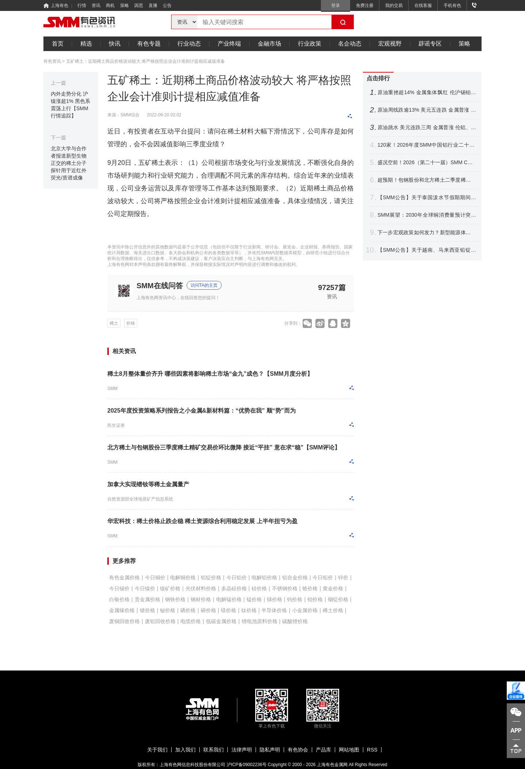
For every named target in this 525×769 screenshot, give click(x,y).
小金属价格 (305, 610)
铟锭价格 (338, 599)
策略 (124, 5)
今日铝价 (236, 577)
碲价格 (208, 610)
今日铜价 (155, 577)
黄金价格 (333, 588)
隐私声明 (270, 749)
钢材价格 (201, 599)
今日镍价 (145, 588)
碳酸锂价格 (295, 621)
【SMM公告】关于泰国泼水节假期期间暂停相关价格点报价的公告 (427, 197)
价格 (130, 323)
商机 (110, 5)
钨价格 (294, 599)
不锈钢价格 (285, 588)
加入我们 (185, 749)
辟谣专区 (430, 43)
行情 (81, 5)
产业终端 (229, 43)
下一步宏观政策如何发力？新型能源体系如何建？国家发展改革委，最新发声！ (427, 232)
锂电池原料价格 (259, 621)
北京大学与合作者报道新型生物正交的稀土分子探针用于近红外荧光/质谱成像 (69, 163)
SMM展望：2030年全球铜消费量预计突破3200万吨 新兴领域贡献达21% (427, 215)
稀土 (114, 323)
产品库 (323, 749)
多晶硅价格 (234, 588)
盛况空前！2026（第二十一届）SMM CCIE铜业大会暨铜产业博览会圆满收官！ (427, 162)
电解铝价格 (264, 577)
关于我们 (157, 749)
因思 (138, 5)
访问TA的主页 (204, 285)
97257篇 (332, 287)
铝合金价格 (295, 577)
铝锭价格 (211, 577)
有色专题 (149, 43)
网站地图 (349, 749)
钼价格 (315, 599)
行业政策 (309, 43)
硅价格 (259, 588)
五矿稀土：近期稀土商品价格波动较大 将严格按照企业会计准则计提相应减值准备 (145, 61)
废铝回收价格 (160, 621)
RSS (372, 749)
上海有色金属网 (332, 764)
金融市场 (269, 43)
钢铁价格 (175, 599)
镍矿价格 (170, 588)
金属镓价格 (122, 610)
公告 (167, 5)
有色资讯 (52, 61)
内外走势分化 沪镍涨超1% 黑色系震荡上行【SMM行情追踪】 (70, 105)
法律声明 (241, 749)
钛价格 (249, 610)
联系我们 (213, 749)
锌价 (343, 577)
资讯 (96, 5)
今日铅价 (323, 577)
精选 (86, 43)
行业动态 (189, 43)
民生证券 (116, 425)
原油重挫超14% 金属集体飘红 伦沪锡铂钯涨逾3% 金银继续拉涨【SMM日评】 (427, 92)
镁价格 (228, 610)
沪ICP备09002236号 (247, 764)
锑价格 (274, 599)
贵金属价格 (147, 599)
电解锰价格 (229, 599)
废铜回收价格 (124, 621)
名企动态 (349, 43)
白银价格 (119, 599)
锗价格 (147, 610)
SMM (112, 388)
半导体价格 (274, 610)
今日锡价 (119, 588)
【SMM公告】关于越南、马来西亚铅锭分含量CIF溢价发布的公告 (427, 250)
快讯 (114, 43)
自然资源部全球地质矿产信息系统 (140, 499)
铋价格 (167, 610)
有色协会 (298, 749)
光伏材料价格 (200, 588)
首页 (58, 43)
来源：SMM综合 (123, 114)
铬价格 (310, 588)
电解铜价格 (183, 577)
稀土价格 (333, 610)
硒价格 (188, 610)
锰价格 (254, 599)
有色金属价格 (124, 577)
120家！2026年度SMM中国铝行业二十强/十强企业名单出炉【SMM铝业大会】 (427, 145)
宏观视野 (390, 43)
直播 (153, 5)
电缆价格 (190, 621)
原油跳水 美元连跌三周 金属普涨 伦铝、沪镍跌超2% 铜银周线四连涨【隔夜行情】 (427, 127)
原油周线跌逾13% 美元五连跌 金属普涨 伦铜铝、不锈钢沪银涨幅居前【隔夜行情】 (427, 110)
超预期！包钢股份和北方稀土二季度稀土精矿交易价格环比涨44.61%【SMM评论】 (427, 180)
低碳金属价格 (221, 621)
